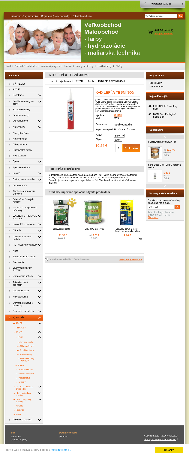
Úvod (8, 66)
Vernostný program (50, 66)
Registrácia (55, 16)
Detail (166, 155)
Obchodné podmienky (26, 66)
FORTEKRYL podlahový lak (162, 141)
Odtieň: (99, 135)
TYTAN (79, 81)
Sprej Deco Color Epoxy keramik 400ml (164, 166)
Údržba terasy (105, 66)
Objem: (99, 139)
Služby (119, 66)
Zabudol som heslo (82, 16)
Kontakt (68, 66)
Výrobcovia (65, 81)
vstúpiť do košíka (163, 33)
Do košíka (131, 148)
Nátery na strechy (84, 66)
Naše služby (155, 83)
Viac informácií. (61, 450)
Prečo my (16, 436)
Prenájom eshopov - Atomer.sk (161, 439)
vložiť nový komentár (130, 259)
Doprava (63, 436)
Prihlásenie (24, 16)
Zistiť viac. (153, 217)
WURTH (118, 115)
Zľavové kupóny (19, 439)
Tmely (91, 81)
